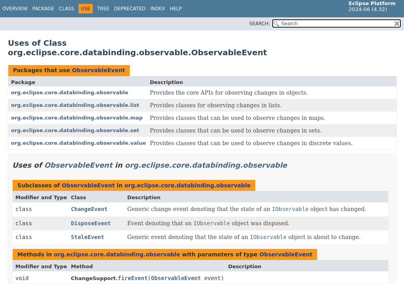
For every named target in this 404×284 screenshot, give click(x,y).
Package (43, 8)
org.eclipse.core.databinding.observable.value (78, 143)
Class (66, 8)
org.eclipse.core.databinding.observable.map (77, 118)
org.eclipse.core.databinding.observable (69, 92)
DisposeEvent (91, 223)
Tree (103, 8)
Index (157, 8)
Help (176, 8)
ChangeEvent (89, 209)
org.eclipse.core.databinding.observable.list (75, 105)
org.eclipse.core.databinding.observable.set (75, 130)
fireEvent (133, 278)
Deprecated (130, 8)
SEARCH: (259, 23)
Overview (15, 8)
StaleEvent (87, 237)
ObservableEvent (98, 70)
